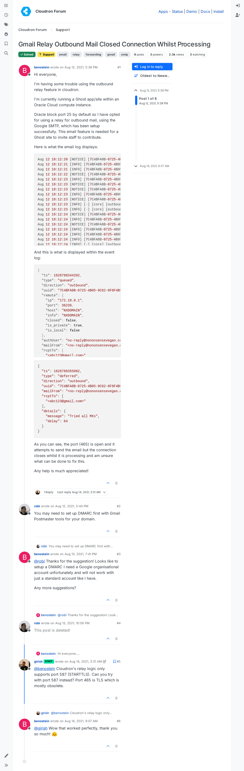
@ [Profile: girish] (40, 728)
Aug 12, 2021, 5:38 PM (81, 67)
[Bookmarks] (6, 44)
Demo (191, 11)
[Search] (6, 53)
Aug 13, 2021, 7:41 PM (81, 554)
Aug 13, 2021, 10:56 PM (72, 623)
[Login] (238, 6)
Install (219, 11)
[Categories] (6, 6)
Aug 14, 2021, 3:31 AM (85, 661)
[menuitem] (238, 6)
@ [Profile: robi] (39, 561)
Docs (205, 11)
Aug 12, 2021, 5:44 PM (71, 506)
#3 (119, 554)
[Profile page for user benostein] (24, 70)
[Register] (238, 15)
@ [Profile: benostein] (44, 668)
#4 (119, 623)
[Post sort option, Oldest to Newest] (152, 76)
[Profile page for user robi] (24, 509)
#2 (119, 506)
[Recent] (6, 15)
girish (38, 661)
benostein (41, 67)
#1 (119, 67)
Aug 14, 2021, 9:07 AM (81, 721)
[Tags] (6, 25)
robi (37, 506)
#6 (119, 721)
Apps (163, 11)
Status (177, 11)
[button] (6, 756)
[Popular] (6, 34)
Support (46, 54)
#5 (119, 661)
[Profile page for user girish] (24, 664)
